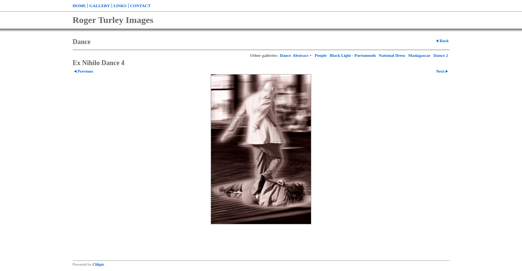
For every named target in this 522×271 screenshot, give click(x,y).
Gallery (99, 5)
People (321, 55)
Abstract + (302, 55)
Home (79, 5)
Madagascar (419, 55)
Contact (140, 5)
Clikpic (98, 264)
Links (120, 5)
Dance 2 (440, 55)
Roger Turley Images (113, 20)
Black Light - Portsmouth (353, 55)
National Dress (392, 55)
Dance (285, 55)
